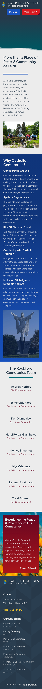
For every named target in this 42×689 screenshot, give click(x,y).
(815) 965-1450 (12, 609)
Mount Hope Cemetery (14, 638)
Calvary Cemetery (11, 623)
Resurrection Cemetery (14, 654)
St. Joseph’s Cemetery (14, 669)
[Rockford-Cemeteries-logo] (21, 2)
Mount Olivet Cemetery (14, 646)
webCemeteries (30, 684)
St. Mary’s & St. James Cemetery (18, 661)
